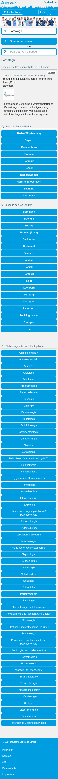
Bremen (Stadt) (29, 232)
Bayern (29, 140)
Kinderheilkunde (29, 528)
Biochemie (28, 399)
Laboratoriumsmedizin (29, 534)
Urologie (28, 703)
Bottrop (29, 225)
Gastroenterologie (29, 432)
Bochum (29, 218)
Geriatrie (28, 445)
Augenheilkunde (29, 392)
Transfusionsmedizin (28, 690)
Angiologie (28, 372)
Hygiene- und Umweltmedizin (29, 478)
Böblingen (29, 211)
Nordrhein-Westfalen (29, 181)
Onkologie (28, 581)
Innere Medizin (29, 491)
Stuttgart (29, 322)
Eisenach (29, 253)
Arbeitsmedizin (29, 385)
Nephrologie (28, 554)
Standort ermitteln (21, 41)
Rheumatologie (28, 663)
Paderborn (29, 308)
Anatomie (29, 366)
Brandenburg (29, 147)
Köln (29, 280)
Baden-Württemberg (29, 133)
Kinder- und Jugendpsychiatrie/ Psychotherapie (29, 513)
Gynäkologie (29, 452)
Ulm (29, 329)
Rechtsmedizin (29, 657)
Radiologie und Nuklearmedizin (29, 650)
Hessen (29, 168)
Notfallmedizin (28, 574)
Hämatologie (29, 485)
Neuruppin (29, 301)
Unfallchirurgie (29, 696)
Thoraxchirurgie (28, 683)
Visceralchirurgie (29, 709)
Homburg (29, 274)
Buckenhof (29, 239)
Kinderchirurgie (28, 521)
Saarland (29, 188)
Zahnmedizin (29, 716)
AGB (5, 762)
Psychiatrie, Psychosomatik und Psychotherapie (28, 642)
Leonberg (29, 287)
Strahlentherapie (29, 676)
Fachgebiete (14, 12)
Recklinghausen (29, 315)
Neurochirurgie (29, 561)
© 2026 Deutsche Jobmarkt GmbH (19, 742)
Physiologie (28, 620)
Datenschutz (9, 768)
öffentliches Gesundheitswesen (29, 723)
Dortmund (29, 246)
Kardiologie (28, 504)
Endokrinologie (29, 425)
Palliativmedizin (28, 594)
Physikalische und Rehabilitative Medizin (28, 613)
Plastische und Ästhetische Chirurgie (29, 627)
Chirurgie (29, 405)
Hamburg (29, 161)
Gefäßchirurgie (29, 438)
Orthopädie (29, 587)
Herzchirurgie (28, 465)
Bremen (29, 154)
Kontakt (6, 756)
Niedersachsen (29, 174)
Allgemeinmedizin (28, 353)
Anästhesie (29, 379)
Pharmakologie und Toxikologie (29, 607)
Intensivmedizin (28, 498)
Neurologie (29, 567)
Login (43, 12)
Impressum (8, 774)
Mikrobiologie (28, 541)
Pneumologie (28, 633)
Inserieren (7, 749)
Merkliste (50, 2)
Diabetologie (29, 419)
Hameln (29, 267)
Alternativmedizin (28, 359)
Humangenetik (29, 471)
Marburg (29, 294)
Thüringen (29, 195)
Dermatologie (28, 412)
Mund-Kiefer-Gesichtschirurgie (28, 547)
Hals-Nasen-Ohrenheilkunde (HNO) (28, 458)
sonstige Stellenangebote (29, 670)
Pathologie (29, 600)
